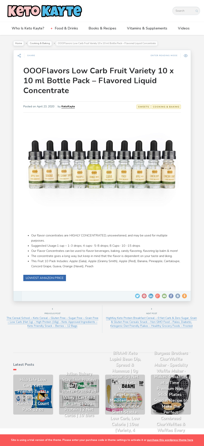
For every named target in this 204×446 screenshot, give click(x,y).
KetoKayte (68, 106)
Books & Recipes (102, 28)
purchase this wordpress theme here (170, 440)
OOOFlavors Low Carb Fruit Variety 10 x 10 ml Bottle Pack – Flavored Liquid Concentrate (98, 80)
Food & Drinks (66, 28)
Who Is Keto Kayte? (28, 28)
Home (18, 43)
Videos (184, 28)
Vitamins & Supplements (147, 28)
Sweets (143, 106)
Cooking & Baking (40, 43)
